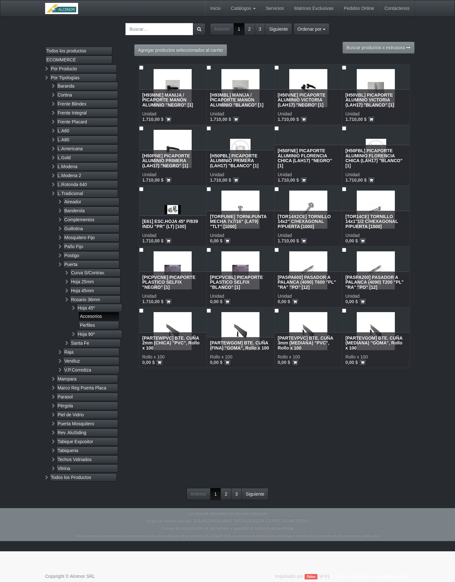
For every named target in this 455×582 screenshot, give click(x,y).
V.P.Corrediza (77, 370)
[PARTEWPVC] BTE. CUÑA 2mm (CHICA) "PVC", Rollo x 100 (171, 342)
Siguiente (278, 29)
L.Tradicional (70, 193)
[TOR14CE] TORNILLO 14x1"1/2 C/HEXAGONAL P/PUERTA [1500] (371, 221)
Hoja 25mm (82, 281)
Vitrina (64, 468)
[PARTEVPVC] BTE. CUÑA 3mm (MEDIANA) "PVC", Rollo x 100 (305, 342)
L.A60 (63, 130)
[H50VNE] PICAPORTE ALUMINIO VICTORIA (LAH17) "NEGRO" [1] (301, 99)
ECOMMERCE (61, 59)
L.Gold (64, 157)
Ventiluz (72, 361)
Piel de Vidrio (71, 414)
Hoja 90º (86, 334)
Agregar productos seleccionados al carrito (180, 50)
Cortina (65, 95)
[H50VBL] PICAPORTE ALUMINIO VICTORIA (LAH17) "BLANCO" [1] (369, 99)
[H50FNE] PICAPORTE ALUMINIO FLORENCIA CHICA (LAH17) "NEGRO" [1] (305, 158)
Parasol (65, 396)
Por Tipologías (65, 77)
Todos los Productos (71, 477)
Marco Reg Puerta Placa (82, 387)
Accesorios (91, 316)
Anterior (222, 29)
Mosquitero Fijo (79, 237)
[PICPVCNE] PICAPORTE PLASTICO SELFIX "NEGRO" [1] (169, 282)
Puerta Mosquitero (76, 423)
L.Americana (70, 148)
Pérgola (65, 405)
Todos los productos (66, 50)
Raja (69, 352)
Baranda (66, 86)
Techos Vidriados (75, 459)
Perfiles (87, 325)
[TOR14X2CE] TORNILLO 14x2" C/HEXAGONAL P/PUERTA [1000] (304, 221)
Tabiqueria (68, 450)
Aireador (72, 201)
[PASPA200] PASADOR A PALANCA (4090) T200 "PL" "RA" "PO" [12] (374, 282)
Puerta (70, 264)
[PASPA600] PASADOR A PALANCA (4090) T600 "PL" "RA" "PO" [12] (307, 282)
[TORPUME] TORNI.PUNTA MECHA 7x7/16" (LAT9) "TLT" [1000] (238, 221)
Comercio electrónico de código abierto (370, 576)
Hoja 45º (86, 308)
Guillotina (73, 228)
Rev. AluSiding (72, 432)
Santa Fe (80, 343)
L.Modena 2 (69, 175)
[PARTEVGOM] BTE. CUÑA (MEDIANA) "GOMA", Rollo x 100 (373, 342)
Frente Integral (72, 112)
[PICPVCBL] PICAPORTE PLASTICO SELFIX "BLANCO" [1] (236, 282)
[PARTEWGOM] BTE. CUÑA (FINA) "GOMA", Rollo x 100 (239, 345)
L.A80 (63, 139)
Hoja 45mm (82, 290)
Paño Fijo (73, 246)
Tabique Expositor (75, 441)
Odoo (311, 576)
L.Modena (67, 166)
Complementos (79, 219)
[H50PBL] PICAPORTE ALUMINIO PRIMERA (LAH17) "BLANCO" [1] (234, 160)
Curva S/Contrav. (88, 272)
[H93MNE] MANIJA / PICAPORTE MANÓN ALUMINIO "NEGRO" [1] (167, 99)
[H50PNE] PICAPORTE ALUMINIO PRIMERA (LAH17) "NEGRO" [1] (166, 160)
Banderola (74, 210)
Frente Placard (72, 121)
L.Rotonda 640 (72, 184)
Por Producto (64, 68)
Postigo (71, 255)
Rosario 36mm (85, 299)
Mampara (67, 378)
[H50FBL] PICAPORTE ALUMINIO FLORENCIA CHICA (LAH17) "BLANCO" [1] (373, 158)
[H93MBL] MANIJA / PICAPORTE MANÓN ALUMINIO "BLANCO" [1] (236, 99)
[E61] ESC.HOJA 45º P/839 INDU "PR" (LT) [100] (170, 224)
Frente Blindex (72, 103)
